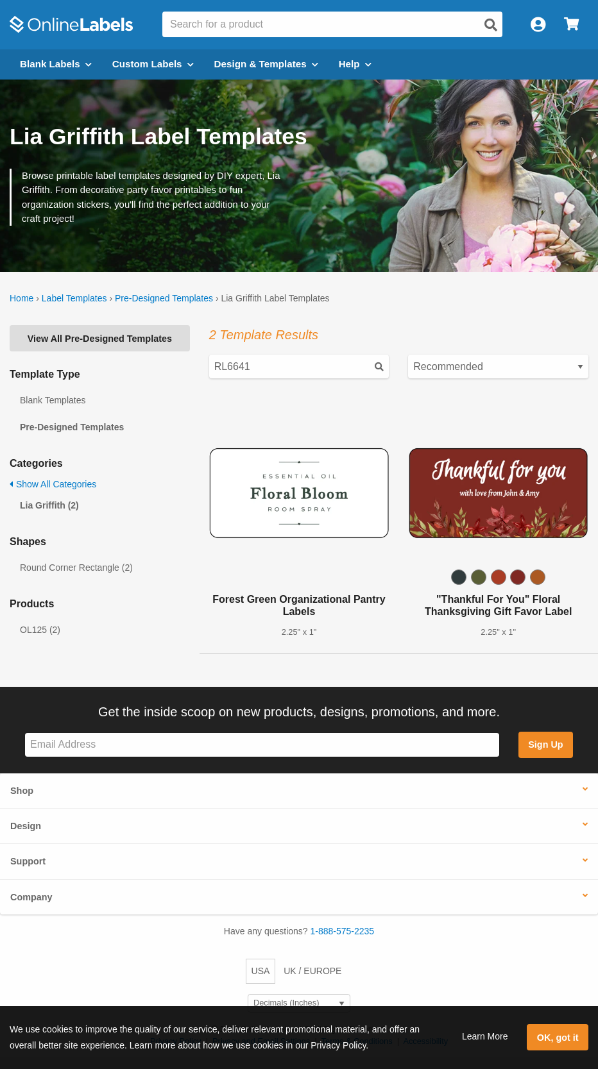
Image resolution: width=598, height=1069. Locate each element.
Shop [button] (21, 791)
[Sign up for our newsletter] (262, 745)
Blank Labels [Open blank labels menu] (56, 63)
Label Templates (74, 298)
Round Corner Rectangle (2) (76, 567)
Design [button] (25, 826)
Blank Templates (52, 400)
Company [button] (31, 897)
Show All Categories (53, 484)
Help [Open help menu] (355, 63)
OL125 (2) (40, 630)
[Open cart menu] (571, 25)
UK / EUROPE (312, 971)
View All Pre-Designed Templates (100, 338)
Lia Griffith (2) (49, 505)
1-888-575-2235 (343, 931)
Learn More (485, 1036)
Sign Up (545, 744)
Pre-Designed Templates (164, 298)
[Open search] (490, 25)
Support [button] (28, 861)
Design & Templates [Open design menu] (266, 63)
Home (21, 298)
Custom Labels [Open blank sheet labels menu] (153, 63)
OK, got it (558, 1037)
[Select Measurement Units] (299, 1003)
